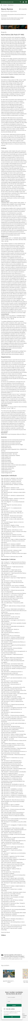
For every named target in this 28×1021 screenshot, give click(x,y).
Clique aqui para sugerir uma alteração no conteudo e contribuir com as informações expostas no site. (13, 957)
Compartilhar (23, 9)
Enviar (14, 1005)
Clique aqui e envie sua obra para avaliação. (10, 19)
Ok (12, 1017)
